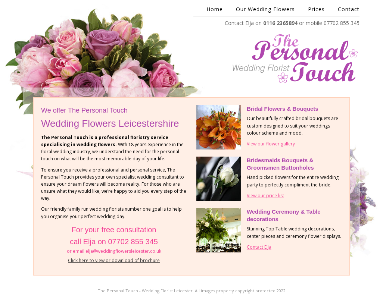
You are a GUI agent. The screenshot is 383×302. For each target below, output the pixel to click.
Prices (316, 9)
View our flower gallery (271, 144)
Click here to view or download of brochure (114, 260)
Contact (348, 9)
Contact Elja (259, 247)
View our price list (265, 195)
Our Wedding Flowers (265, 9)
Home (214, 9)
